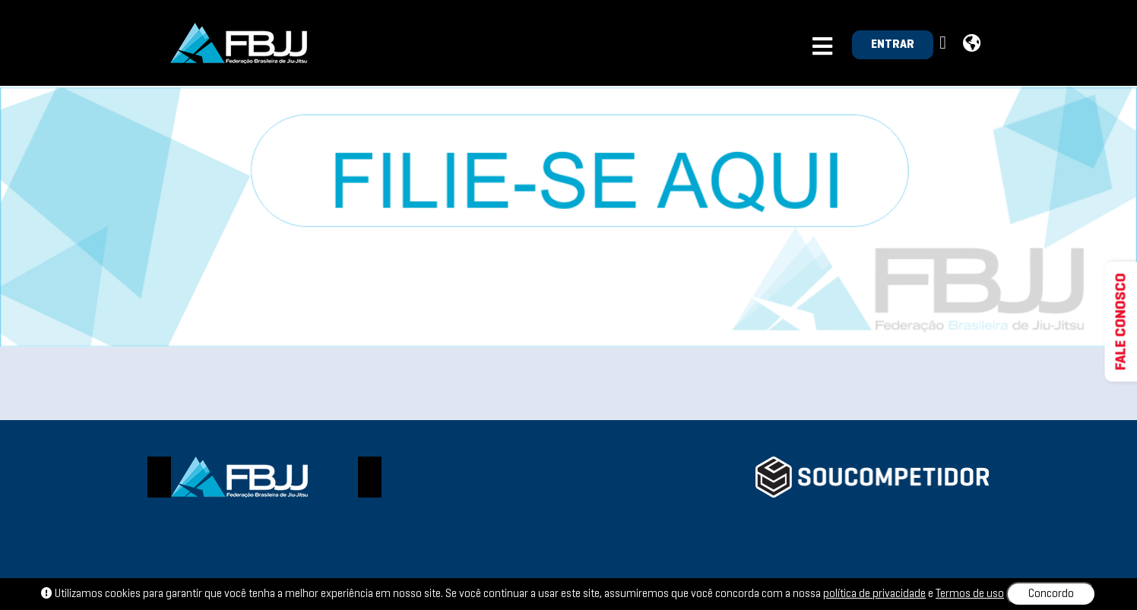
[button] (944, 43)
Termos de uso (970, 594)
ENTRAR (892, 45)
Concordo (1051, 594)
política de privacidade (874, 594)
